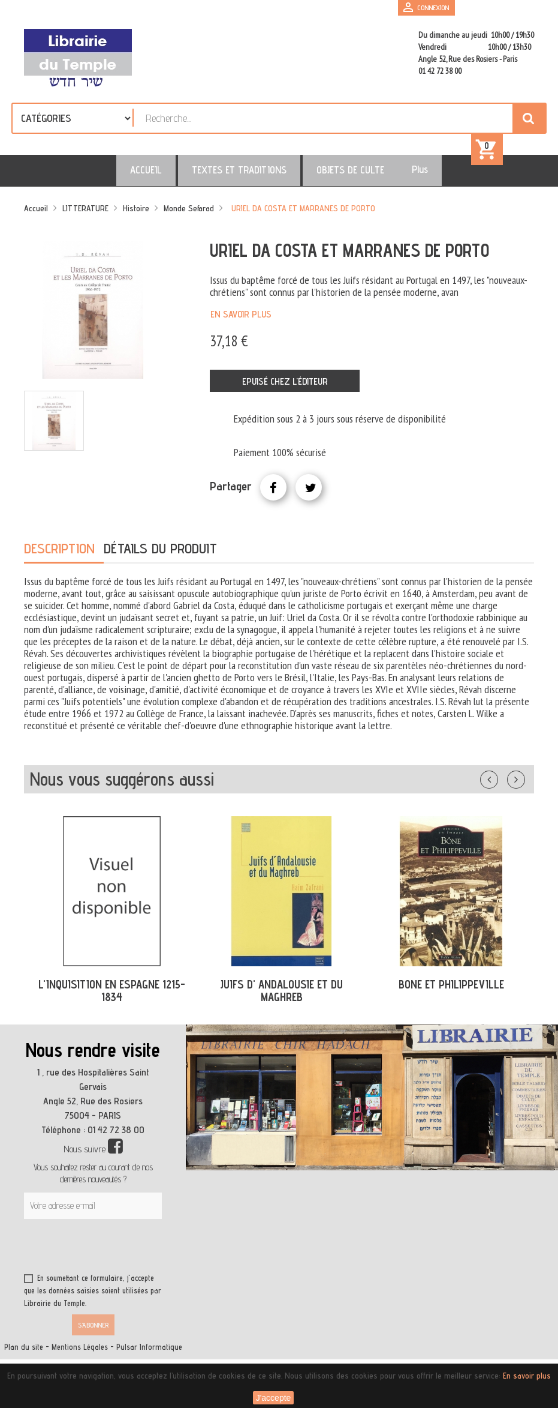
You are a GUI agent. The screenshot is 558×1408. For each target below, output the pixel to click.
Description (59, 556)
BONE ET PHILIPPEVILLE (451, 992)
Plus (396, 177)
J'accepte (273, 1398)
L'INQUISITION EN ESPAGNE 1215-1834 (111, 998)
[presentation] (139, 1256)
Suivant (524, 785)
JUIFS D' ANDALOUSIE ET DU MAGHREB (281, 998)
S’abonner (93, 1332)
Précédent (501, 785)
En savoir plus (241, 322)
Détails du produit (160, 556)
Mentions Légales (80, 1354)
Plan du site (23, 1354)
